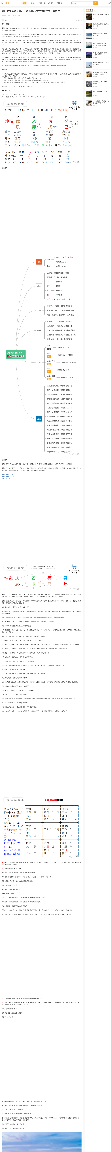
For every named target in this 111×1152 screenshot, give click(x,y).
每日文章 (13, 15)
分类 (9, 15)
